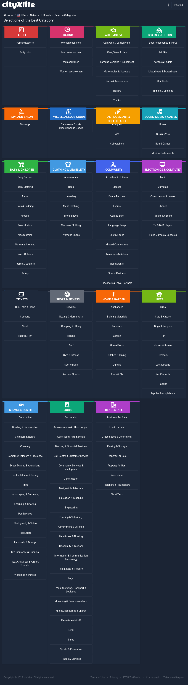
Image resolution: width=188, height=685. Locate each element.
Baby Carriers (25, 177)
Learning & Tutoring (25, 504)
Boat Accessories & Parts (163, 42)
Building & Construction (25, 427)
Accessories (71, 177)
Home (9, 15)
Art (117, 134)
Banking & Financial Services (71, 446)
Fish (163, 335)
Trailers (117, 90)
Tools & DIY (117, 374)
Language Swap (117, 225)
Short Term (117, 494)
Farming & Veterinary (71, 517)
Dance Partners (117, 196)
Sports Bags (71, 364)
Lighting (117, 364)
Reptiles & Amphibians (162, 393)
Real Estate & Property (71, 568)
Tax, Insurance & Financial (25, 552)
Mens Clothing (71, 206)
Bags (71, 186)
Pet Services (25, 513)
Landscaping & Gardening (25, 494)
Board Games (162, 143)
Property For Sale (116, 456)
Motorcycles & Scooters (117, 71)
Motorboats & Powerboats (162, 71)
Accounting (71, 417)
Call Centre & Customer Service (71, 456)
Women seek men (71, 42)
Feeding (25, 215)
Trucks (117, 100)
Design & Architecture (71, 488)
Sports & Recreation (71, 649)
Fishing (71, 335)
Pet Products (163, 374)
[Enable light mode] (168, 5)
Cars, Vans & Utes (117, 52)
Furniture (117, 326)
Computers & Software (163, 196)
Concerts (25, 316)
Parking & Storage (117, 446)
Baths (25, 196)
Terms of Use (98, 677)
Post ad (178, 5)
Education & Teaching (71, 498)
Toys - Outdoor (25, 254)
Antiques (117, 124)
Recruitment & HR (71, 620)
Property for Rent (117, 465)
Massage (25, 124)
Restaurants (117, 263)
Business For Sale (117, 417)
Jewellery (71, 196)
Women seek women (71, 71)
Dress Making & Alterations (25, 465)
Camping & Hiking (71, 326)
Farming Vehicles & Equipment (117, 62)
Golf (71, 345)
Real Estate (25, 532)
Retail (71, 630)
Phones (163, 206)
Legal (71, 578)
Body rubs (25, 52)
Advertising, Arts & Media (71, 436)
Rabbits (163, 383)
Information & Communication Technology (71, 557)
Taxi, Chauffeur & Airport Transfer (25, 563)
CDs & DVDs (163, 134)
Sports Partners (117, 273)
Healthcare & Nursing (71, 536)
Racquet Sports (71, 374)
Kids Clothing (25, 234)
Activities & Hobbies (117, 177)
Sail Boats (162, 81)
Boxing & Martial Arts (71, 316)
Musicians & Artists (117, 254)
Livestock (163, 355)
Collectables (117, 143)
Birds (163, 307)
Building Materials (117, 316)
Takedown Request (173, 677)
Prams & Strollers (25, 263)
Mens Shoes (71, 215)
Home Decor (117, 345)
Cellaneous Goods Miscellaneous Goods (71, 126)
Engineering (71, 507)
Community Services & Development (71, 467)
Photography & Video (25, 523)
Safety (25, 273)
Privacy (114, 677)
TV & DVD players (163, 225)
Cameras (163, 186)
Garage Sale (117, 215)
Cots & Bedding (25, 206)
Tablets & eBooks (163, 215)
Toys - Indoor (25, 225)
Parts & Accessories (117, 81)
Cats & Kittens (163, 316)
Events (117, 206)
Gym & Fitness (71, 355)
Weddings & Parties (25, 574)
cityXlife (28, 677)
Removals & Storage (25, 542)
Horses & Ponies (163, 345)
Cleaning (25, 446)
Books (162, 124)
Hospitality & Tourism (71, 546)
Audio (163, 177)
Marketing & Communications (71, 601)
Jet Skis (162, 52)
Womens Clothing (71, 225)
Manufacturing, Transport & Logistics (71, 590)
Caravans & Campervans (117, 42)
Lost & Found (117, 234)
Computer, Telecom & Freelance (25, 456)
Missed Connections (117, 244)
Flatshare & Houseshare (117, 484)
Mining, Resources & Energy (71, 610)
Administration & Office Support (71, 427)
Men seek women (71, 52)
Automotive (25, 417)
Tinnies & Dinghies (163, 90)
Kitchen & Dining (117, 355)
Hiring (25, 484)
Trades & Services (71, 658)
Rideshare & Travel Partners (117, 283)
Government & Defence (71, 526)
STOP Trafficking (132, 677)
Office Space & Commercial (117, 436)
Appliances (117, 307)
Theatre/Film (25, 335)
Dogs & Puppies (163, 326)
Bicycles (71, 307)
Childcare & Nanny (25, 436)
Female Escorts (25, 42)
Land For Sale (117, 427)
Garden (117, 335)
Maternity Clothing (25, 244)
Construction (71, 478)
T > (25, 62)
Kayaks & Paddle (163, 62)
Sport (25, 326)
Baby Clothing (25, 186)
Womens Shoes (71, 234)
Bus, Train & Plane (25, 307)
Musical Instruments (163, 153)
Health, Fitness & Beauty (25, 475)
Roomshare (117, 475)
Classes (117, 186)
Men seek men (71, 62)
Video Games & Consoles (163, 234)
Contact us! (152, 677)
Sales (71, 639)
